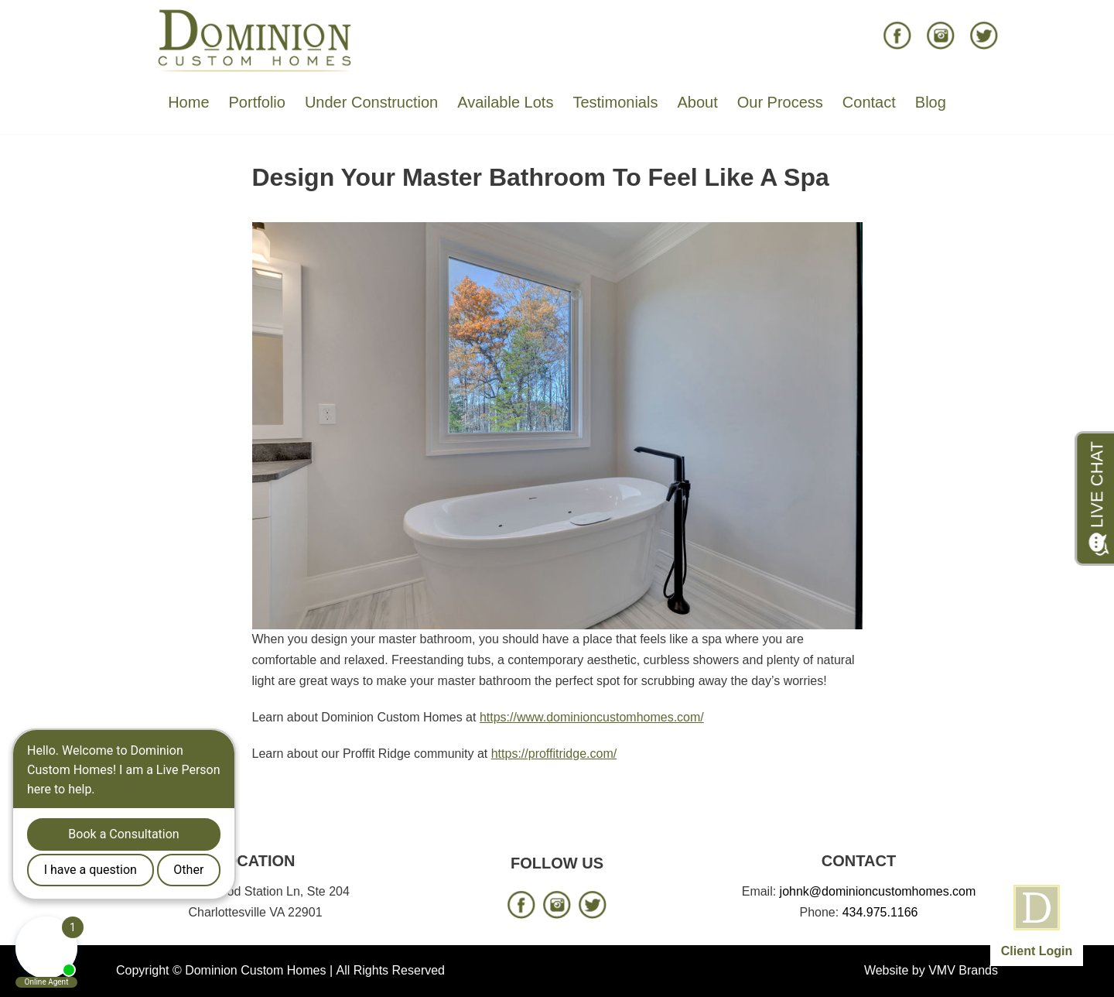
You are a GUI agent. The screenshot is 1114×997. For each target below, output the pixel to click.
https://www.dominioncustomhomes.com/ (592, 717)
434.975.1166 (880, 912)
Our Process (780, 102)
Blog (930, 102)
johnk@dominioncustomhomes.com (878, 891)
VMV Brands (963, 970)
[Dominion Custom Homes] (255, 39)
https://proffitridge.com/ (554, 753)
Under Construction (371, 102)
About (697, 102)
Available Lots (505, 102)
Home (188, 102)
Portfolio (257, 102)
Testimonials (615, 102)
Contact (869, 102)
